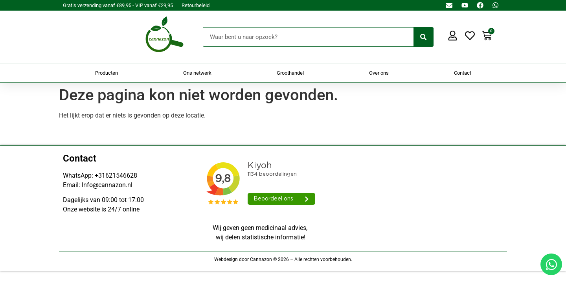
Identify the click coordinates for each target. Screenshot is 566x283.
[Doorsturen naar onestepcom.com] (283, 141)
